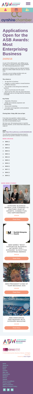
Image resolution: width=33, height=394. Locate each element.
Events (5, 367)
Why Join (5, 372)
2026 (7, 141)
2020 (7, 160)
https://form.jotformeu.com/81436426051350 (19, 132)
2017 (7, 169)
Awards (5, 379)
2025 (7, 144)
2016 (7, 172)
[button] (5, 10)
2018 (7, 166)
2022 (7, 154)
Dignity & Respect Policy (10, 386)
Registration (6, 374)
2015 (7, 175)
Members (5, 376)
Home (4, 363)
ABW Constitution (8, 384)
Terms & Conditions (8, 381)
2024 (7, 147)
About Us (5, 365)
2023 (7, 151)
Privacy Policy (7, 383)
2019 (7, 163)
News (4, 369)
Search (5, 377)
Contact (5, 370)
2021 (7, 157)
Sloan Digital (26, 356)
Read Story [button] (16, 219)
